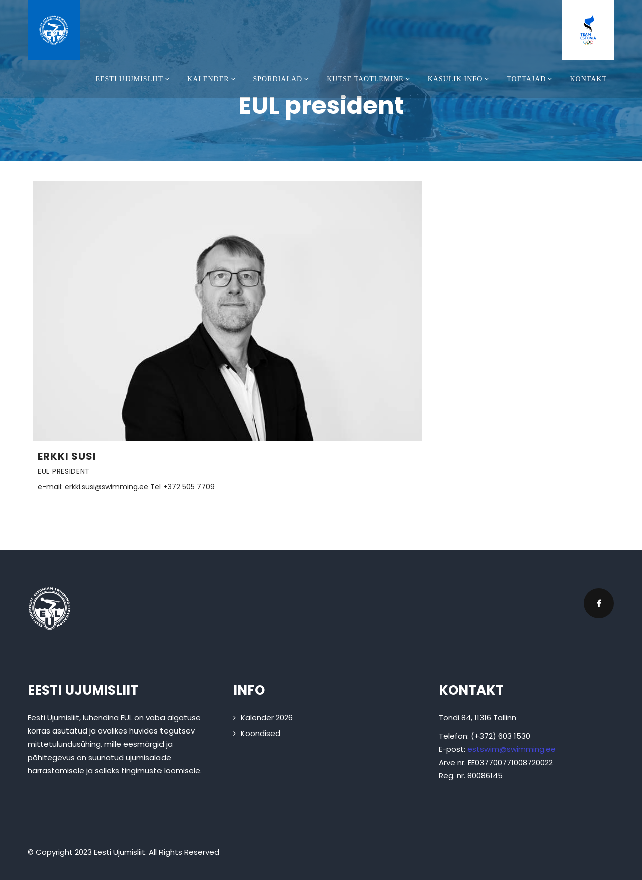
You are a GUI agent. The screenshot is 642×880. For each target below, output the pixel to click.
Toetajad (531, 79)
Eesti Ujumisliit (133, 79)
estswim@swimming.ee (511, 749)
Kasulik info (460, 79)
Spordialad (282, 79)
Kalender (212, 79)
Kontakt (588, 79)
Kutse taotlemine (369, 79)
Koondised (260, 733)
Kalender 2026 (267, 717)
